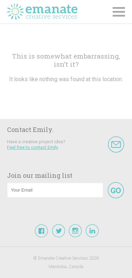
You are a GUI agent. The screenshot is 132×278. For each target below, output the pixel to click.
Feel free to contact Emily (32, 147)
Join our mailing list (40, 175)
